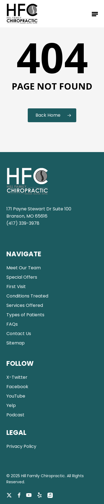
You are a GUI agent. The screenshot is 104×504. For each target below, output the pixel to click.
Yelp (11, 405)
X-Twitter (16, 377)
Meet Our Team (23, 268)
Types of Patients (25, 315)
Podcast (15, 415)
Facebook (17, 386)
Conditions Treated (27, 296)
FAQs (12, 324)
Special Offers (21, 277)
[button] (95, 14)
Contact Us (18, 333)
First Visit (16, 286)
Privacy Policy (21, 446)
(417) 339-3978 (22, 223)
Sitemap (15, 343)
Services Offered (24, 305)
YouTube (15, 396)
